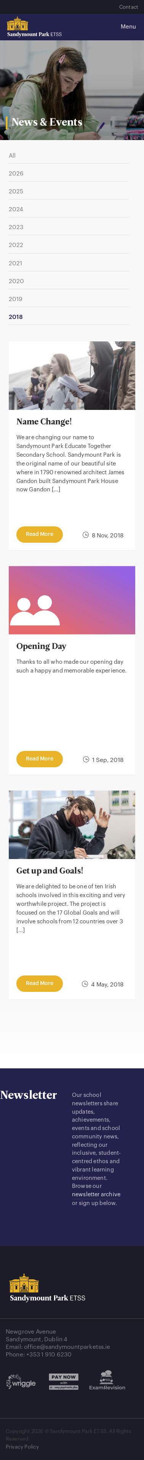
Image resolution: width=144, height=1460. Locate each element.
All (12, 156)
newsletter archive (96, 1194)
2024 (16, 209)
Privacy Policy (22, 1446)
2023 (16, 227)
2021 (15, 263)
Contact (128, 7)
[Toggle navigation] (125, 27)
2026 (16, 174)
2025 (16, 191)
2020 (16, 281)
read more (40, 534)
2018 (16, 317)
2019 (16, 299)
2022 (16, 245)
